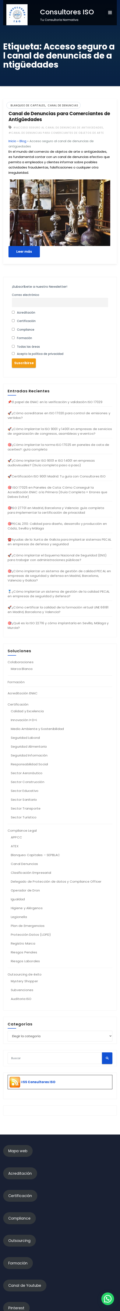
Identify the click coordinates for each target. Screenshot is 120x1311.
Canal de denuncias (63, 105)
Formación (22, 338)
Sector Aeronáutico (27, 773)
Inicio (12, 141)
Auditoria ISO (21, 999)
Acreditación (23, 313)
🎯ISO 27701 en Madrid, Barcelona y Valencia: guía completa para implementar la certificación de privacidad (56, 510)
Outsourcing (19, 1240)
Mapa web (17, 1150)
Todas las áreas (26, 347)
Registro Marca (23, 943)
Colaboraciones (20, 662)
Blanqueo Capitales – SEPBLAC (35, 855)
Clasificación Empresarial (31, 872)
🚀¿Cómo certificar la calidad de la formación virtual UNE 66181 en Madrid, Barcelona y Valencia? (58, 609)
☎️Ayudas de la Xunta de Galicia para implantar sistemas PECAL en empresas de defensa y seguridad (59, 541)
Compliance (23, 330)
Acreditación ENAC (23, 693)
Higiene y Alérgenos (27, 908)
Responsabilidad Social (29, 764)
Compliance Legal (22, 830)
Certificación (24, 321)
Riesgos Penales (24, 952)
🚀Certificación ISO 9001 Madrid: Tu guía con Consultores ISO (57, 476)
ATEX (14, 846)
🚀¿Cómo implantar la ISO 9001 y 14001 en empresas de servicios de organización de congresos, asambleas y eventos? (60, 431)
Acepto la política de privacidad (37, 354)
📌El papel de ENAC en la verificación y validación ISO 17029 (55, 402)
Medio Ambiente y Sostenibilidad (37, 729)
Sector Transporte (25, 808)
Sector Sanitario (24, 799)
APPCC (16, 837)
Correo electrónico (25, 295)
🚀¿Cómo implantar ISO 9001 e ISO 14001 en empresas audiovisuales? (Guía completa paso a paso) (51, 462)
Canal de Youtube (24, 1285)
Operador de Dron (25, 890)
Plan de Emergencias (28, 925)
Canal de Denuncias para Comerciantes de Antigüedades (59, 116)
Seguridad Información (29, 755)
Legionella (19, 917)
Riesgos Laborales (25, 961)
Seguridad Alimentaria (29, 746)
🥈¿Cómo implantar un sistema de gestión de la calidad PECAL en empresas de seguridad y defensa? (59, 593)
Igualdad (18, 899)
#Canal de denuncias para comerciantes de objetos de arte (56, 133)
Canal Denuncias (24, 864)
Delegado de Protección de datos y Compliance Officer (56, 881)
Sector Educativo (24, 790)
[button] (107, 1298)
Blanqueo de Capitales (28, 105)
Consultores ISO (67, 12)
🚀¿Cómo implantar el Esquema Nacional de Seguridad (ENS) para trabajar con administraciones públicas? (57, 557)
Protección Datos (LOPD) (31, 934)
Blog (23, 141)
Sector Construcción (27, 782)
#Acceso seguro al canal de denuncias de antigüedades (58, 127)
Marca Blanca (21, 669)
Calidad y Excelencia (27, 711)
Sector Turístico (23, 817)
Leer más (24, 251)
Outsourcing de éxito (25, 974)
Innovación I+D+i (24, 720)
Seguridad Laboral (25, 737)
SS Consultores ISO (39, 1082)
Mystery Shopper (24, 981)
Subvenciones (22, 990)
